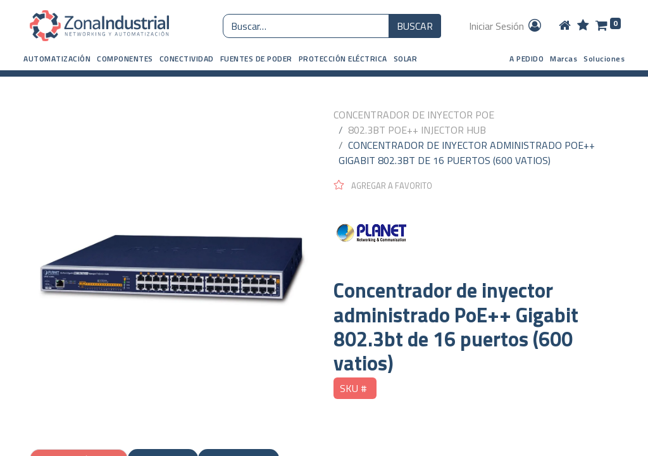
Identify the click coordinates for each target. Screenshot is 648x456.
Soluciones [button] (604, 59)
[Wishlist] (583, 26)
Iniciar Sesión (506, 26)
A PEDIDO (526, 59)
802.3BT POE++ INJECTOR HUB (417, 129)
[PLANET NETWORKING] (475, 235)
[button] (57, 59)
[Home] (565, 26)
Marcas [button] (563, 59)
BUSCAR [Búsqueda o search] (415, 26)
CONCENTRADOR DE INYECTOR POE (413, 114)
